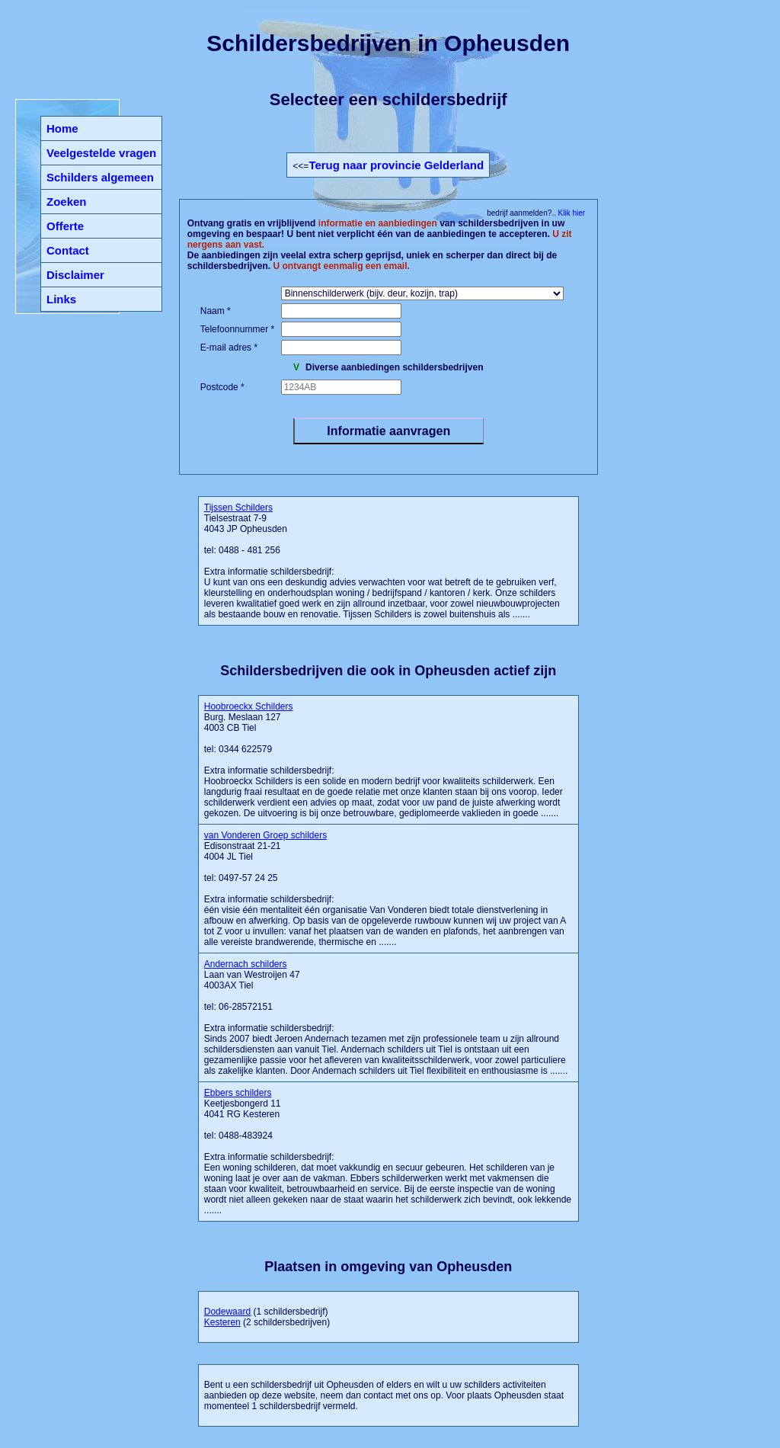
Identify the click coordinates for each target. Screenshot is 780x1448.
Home (62, 128)
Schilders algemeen (100, 177)
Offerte (65, 225)
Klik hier (570, 213)
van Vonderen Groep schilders (265, 835)
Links (61, 299)
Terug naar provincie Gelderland (396, 165)
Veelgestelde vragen (101, 152)
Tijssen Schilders (238, 507)
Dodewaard (227, 1311)
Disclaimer (75, 274)
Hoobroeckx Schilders (248, 706)
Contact (67, 250)
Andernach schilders (245, 964)
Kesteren (222, 1322)
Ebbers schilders (238, 1093)
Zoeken (66, 201)
